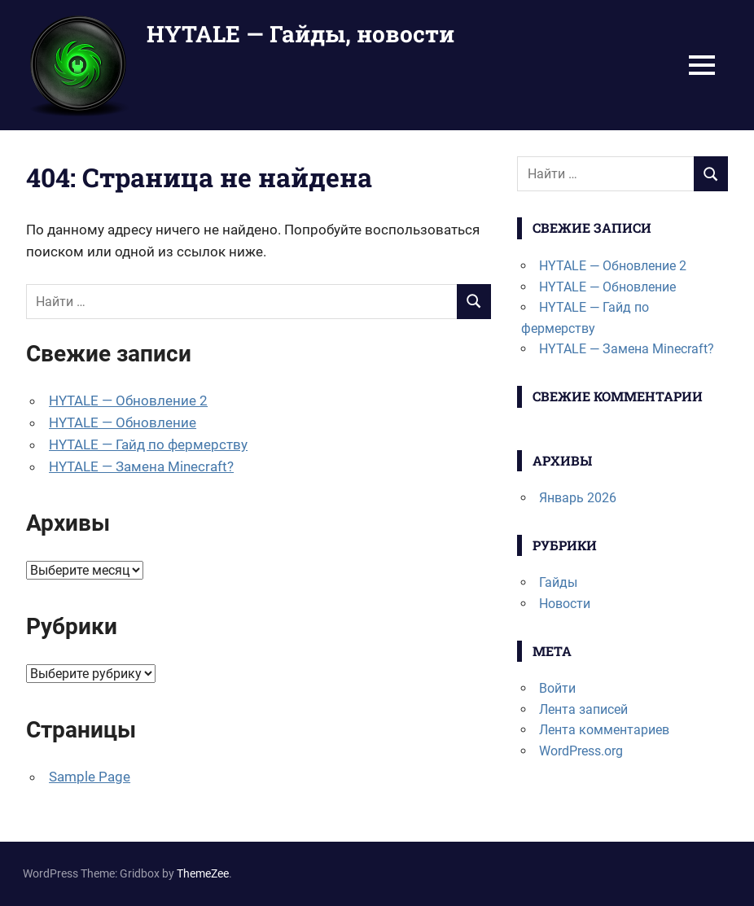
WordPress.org (581, 751)
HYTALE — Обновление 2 (128, 400)
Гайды (558, 582)
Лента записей (583, 709)
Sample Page (89, 776)
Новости (564, 603)
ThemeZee (203, 873)
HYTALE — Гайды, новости (300, 34)
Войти (557, 688)
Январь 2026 (577, 498)
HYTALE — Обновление (122, 422)
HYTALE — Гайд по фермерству (148, 444)
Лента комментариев (604, 729)
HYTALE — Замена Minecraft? (141, 466)
